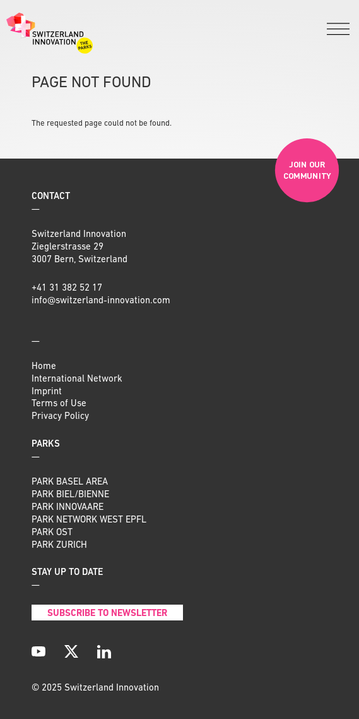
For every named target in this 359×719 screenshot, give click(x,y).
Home (44, 367)
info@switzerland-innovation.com (101, 301)
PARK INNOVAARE (67, 507)
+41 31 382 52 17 (67, 288)
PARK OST (52, 533)
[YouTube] (38, 651)
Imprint (47, 392)
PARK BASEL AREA (70, 482)
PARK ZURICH (59, 545)
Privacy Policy (60, 416)
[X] (71, 651)
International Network (77, 379)
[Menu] (338, 30)
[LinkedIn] (104, 651)
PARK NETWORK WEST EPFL (89, 520)
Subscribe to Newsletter (107, 614)
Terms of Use (59, 404)
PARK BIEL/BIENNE (70, 495)
